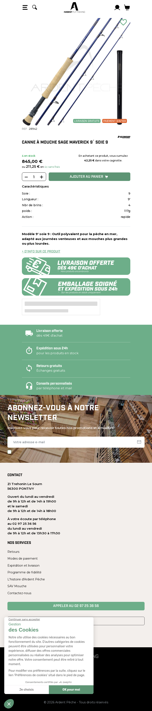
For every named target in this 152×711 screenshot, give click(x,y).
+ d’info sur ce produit (41, 251)
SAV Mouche (17, 586)
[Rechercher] (34, 7)
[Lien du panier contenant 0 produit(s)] (127, 7)
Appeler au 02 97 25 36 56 (76, 606)
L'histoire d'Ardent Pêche (26, 579)
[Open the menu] (25, 7)
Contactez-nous (19, 593)
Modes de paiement (22, 558)
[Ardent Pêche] (74, 7)
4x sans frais (52, 166)
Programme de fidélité (24, 572)
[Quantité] (34, 177)
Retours (13, 552)
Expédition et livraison (23, 565)
